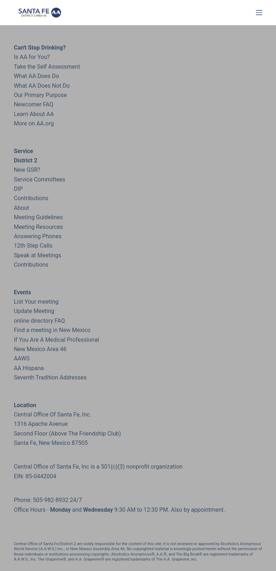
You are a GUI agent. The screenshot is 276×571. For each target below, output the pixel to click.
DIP (18, 188)
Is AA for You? (32, 57)
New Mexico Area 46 (40, 349)
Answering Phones (37, 236)
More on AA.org (34, 123)
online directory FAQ (39, 320)
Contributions (31, 198)
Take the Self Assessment (47, 66)
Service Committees (39, 179)
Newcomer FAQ (33, 104)
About (21, 207)
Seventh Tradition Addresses (50, 377)
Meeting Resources (38, 227)
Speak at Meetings (37, 255)
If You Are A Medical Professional (56, 339)
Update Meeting (34, 311)
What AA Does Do (36, 76)
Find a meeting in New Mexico (52, 330)
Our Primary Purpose (40, 95)
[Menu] (259, 12)
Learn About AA (34, 114)
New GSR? (27, 169)
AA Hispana (29, 368)
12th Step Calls (33, 245)
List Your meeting (36, 301)
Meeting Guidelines (38, 217)
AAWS (21, 358)
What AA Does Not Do (41, 85)
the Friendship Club (93, 433)
